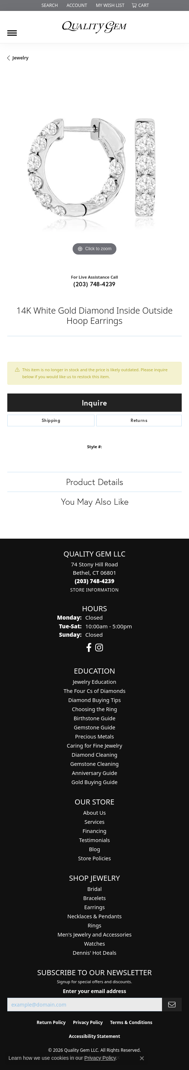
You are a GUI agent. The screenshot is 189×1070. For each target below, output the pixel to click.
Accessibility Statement (94, 1036)
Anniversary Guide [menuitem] (94, 772)
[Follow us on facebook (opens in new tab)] (89, 647)
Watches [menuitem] (94, 943)
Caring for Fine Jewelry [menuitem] (94, 745)
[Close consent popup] (142, 1058)
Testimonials (94, 840)
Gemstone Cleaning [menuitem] (94, 763)
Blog (94, 849)
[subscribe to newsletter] (172, 1004)
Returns (139, 420)
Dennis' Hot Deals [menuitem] (94, 952)
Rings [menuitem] (94, 925)
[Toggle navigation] (12, 30)
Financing (94, 830)
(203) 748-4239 (94, 284)
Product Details (94, 482)
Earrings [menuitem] (94, 907)
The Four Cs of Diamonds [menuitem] (94, 690)
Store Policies (94, 858)
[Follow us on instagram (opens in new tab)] (99, 647)
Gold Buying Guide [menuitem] (94, 782)
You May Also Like (94, 501)
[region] (94, 170)
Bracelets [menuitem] (94, 898)
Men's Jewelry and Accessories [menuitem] (94, 934)
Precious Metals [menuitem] (94, 736)
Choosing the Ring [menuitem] (94, 709)
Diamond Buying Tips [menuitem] (94, 700)
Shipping (51, 420)
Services (95, 821)
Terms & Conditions (131, 1022)
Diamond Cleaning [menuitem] (94, 754)
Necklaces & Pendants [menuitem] (95, 916)
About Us (94, 812)
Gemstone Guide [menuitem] (94, 727)
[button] (49, 5)
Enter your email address (94, 991)
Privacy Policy (88, 1022)
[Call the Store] (95, 581)
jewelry (20, 58)
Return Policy (51, 1022)
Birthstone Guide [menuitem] (95, 718)
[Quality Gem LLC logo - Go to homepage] (94, 27)
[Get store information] (94, 590)
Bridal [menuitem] (94, 888)
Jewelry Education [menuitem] (94, 681)
